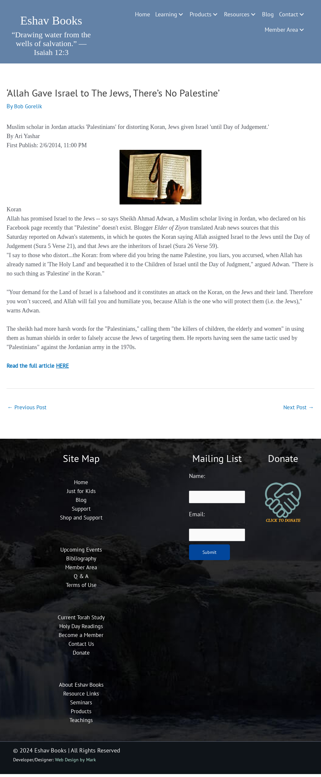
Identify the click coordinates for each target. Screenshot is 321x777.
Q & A (81, 579)
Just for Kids (81, 493)
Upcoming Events (81, 552)
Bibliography (81, 561)
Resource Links (81, 696)
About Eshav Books (81, 687)
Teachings (81, 723)
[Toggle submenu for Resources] (253, 14)
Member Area (81, 570)
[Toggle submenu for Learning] (180, 14)
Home (81, 484)
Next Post (298, 409)
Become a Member (81, 637)
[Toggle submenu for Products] (215, 14)
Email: (197, 517)
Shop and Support (81, 520)
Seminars (81, 705)
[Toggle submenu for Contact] (301, 14)
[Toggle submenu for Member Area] (301, 29)
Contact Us (81, 646)
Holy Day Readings (81, 628)
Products (81, 714)
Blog (81, 502)
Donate (81, 655)
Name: (197, 479)
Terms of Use (81, 588)
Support (81, 511)
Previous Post (28, 409)
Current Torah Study (81, 620)
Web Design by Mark (75, 762)
